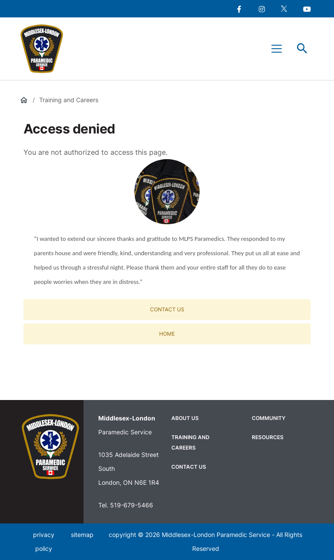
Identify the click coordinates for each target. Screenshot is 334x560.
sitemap (82, 534)
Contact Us (167, 309)
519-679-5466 (131, 505)
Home (167, 333)
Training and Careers (68, 99)
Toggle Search (302, 48)
